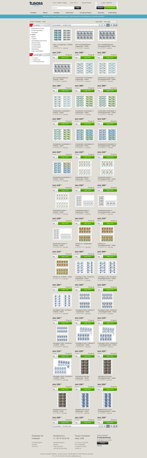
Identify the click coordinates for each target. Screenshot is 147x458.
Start (99, 25)
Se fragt (54, 54)
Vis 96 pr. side (67, 25)
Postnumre (35, 446)
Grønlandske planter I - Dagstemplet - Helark (82, 178)
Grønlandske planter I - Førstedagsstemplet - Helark (107, 178)
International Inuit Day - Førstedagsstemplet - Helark (107, 377)
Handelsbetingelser (59, 442)
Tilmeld (104, 443)
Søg (78, 7)
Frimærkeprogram (37, 442)
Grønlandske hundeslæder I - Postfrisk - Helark (62, 111)
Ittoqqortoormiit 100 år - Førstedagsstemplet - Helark (107, 410)
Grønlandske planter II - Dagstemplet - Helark (82, 211)
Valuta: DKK (74, 3)
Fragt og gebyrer (58, 446)
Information (101, 12)
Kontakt (89, 2)
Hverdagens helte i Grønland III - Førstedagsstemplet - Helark (107, 344)
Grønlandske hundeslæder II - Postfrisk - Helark (62, 145)
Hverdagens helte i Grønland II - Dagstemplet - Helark (84, 310)
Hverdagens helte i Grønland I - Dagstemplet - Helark (85, 277)
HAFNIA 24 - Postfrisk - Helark (62, 277)
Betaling (55, 444)
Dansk (54, 2)
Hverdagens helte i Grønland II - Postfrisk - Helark (62, 344)
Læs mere (99, 445)
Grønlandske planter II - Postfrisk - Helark (60, 244)
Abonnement (69, 12)
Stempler (34, 444)
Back (102, 25)
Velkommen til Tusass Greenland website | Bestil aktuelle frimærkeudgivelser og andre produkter (73, 16)
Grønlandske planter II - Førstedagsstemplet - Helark (107, 211)
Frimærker (33, 12)
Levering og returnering (60, 448)
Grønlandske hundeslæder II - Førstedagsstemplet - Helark (107, 111)
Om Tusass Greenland (81, 442)
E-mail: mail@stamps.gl (73, 456)
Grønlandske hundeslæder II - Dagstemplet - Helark (84, 111)
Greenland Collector (85, 12)
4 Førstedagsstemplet (38, 61)
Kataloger (57, 12)
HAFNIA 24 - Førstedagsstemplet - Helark (107, 244)
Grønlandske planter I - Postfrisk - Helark (60, 211)
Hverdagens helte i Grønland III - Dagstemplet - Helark (85, 344)
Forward (114, 25)
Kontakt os (78, 448)
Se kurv (101, 7)
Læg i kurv (66, 57)
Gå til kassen (111, 7)
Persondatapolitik (80, 444)
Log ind (84, 2)
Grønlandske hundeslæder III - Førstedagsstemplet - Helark (107, 145)
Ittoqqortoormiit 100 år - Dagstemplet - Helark (82, 410)
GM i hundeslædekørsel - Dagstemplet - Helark (83, 45)
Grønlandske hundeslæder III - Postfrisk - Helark (62, 178)
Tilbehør (45, 12)
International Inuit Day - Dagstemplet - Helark (82, 377)
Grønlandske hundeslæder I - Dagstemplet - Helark (84, 78)
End (116, 25)
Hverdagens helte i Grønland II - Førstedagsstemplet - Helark (107, 310)
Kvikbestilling (112, 12)
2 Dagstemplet (36, 60)
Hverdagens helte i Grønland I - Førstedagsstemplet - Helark (107, 277)
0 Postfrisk (35, 58)
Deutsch (59, 2)
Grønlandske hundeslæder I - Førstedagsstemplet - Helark (107, 78)
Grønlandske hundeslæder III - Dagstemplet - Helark (84, 145)
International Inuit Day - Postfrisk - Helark (60, 410)
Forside (32, 21)
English (65, 2)
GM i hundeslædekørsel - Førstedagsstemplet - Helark (107, 45)
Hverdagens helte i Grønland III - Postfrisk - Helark (62, 377)
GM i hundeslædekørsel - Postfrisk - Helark (61, 78)
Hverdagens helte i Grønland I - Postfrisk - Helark (62, 310)
